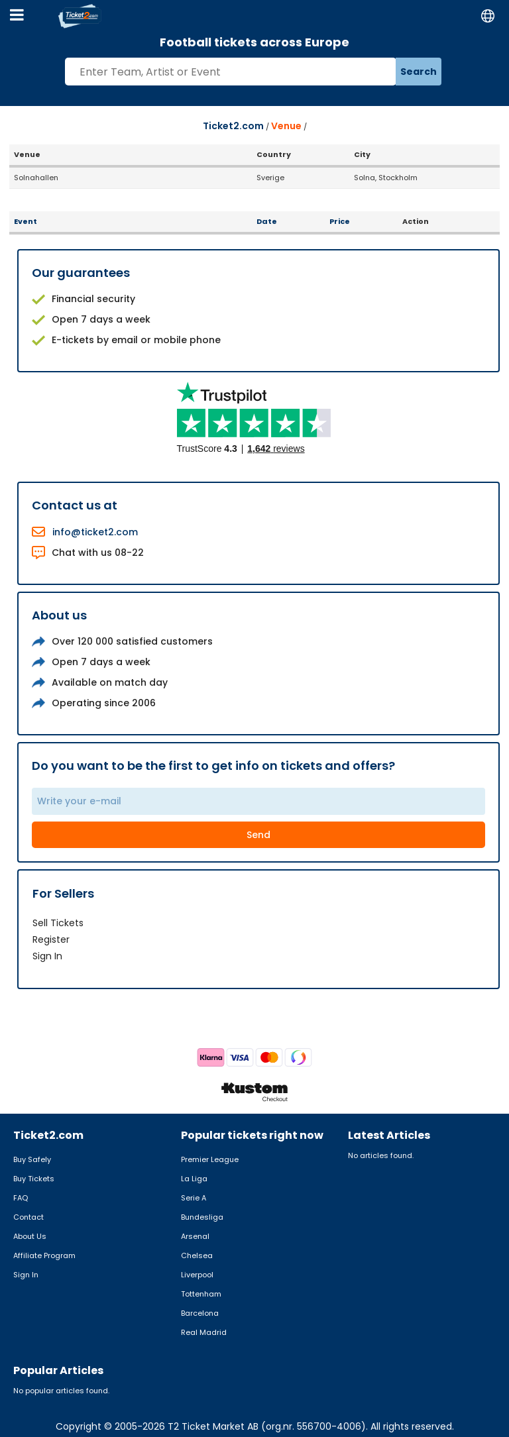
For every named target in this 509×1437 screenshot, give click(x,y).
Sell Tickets (58, 923)
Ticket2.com (233, 126)
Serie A (193, 1198)
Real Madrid (204, 1332)
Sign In (47, 956)
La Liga (194, 1178)
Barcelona (200, 1313)
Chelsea (197, 1255)
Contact (28, 1217)
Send (258, 834)
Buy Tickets (33, 1178)
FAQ (20, 1198)
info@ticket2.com (95, 532)
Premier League (210, 1159)
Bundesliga (202, 1217)
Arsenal (195, 1236)
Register (51, 939)
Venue (286, 126)
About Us (29, 1236)
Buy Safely (32, 1159)
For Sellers (63, 893)
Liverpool (197, 1274)
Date (266, 221)
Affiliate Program (44, 1255)
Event (25, 221)
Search (418, 71)
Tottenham (201, 1294)
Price (339, 221)
